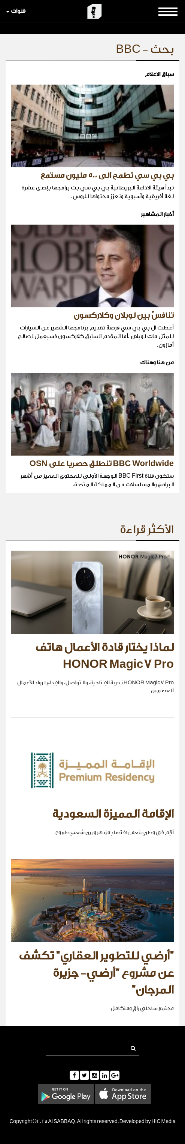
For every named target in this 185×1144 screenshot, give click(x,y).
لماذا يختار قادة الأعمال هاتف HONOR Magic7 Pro (104, 656)
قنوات (15, 11)
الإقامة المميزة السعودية (113, 814)
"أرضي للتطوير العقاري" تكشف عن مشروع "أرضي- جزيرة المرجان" (96, 973)
